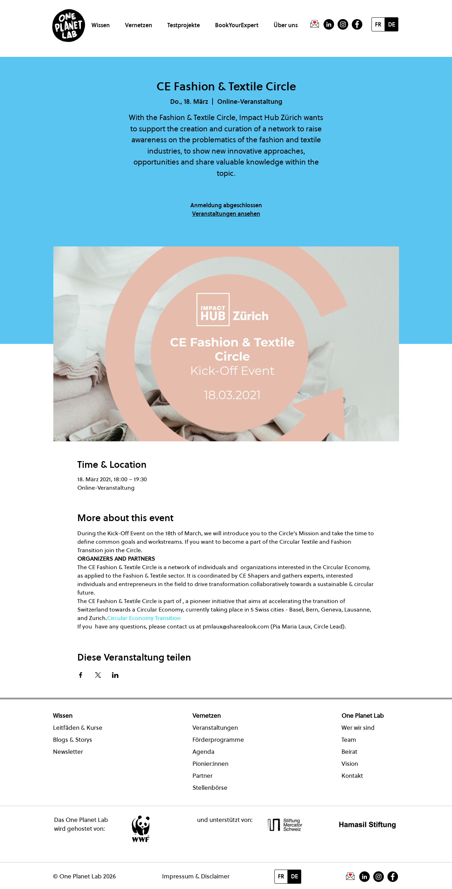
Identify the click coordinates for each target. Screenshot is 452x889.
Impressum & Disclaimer (196, 876)
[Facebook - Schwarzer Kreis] (357, 24)
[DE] (391, 24)
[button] (102, 22)
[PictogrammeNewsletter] (314, 24)
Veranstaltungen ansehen (226, 213)
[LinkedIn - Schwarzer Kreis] (328, 24)
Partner (202, 775)
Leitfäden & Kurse (77, 727)
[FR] (378, 24)
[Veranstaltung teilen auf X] (98, 675)
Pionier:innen (210, 763)
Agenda (203, 751)
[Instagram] (343, 24)
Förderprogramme (218, 739)
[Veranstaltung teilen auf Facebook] (80, 675)
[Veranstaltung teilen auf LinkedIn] (115, 675)
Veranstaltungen (215, 727)
